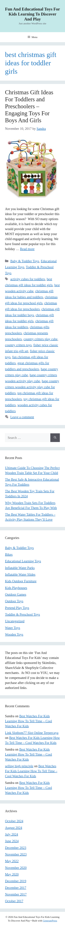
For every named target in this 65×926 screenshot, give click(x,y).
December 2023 (15, 848)
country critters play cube (41, 339)
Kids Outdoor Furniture (20, 581)
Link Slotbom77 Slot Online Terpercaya (31, 733)
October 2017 (14, 901)
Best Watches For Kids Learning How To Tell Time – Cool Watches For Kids (28, 721)
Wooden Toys (14, 634)
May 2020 (12, 874)
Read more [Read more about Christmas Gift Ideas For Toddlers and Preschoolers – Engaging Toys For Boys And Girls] (27, 249)
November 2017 (15, 894)
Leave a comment (22, 417)
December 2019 (15, 881)
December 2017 (15, 888)
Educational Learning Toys (23, 561)
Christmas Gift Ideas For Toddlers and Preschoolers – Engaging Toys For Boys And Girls (29, 106)
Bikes (9, 554)
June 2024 (12, 841)
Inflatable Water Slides (20, 574)
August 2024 (13, 828)
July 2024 (11, 834)
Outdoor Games (15, 594)
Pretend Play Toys (17, 608)
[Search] (55, 437)
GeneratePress (50, 920)
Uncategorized (14, 621)
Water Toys (12, 628)
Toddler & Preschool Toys (22, 614)
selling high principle (19, 766)
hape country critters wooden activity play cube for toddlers (32, 387)
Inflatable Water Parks (20, 568)
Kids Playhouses (16, 588)
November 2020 (15, 868)
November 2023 (15, 854)
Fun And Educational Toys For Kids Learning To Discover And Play (32, 14)
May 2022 (12, 861)
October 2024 (14, 821)
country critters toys (18, 345)
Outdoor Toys (14, 601)
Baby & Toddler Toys (24, 261)
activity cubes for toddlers (27, 279)
